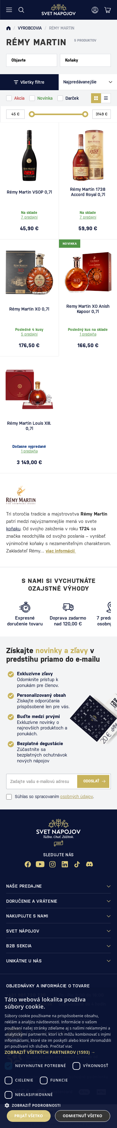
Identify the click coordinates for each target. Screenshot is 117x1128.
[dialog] (58, 1058)
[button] (58, 1052)
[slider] (32, 114)
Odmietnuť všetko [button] (82, 1115)
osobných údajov (76, 796)
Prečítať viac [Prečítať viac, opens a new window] (61, 1046)
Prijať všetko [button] (29, 1115)
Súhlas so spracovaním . (50, 797)
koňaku (13, 528)
